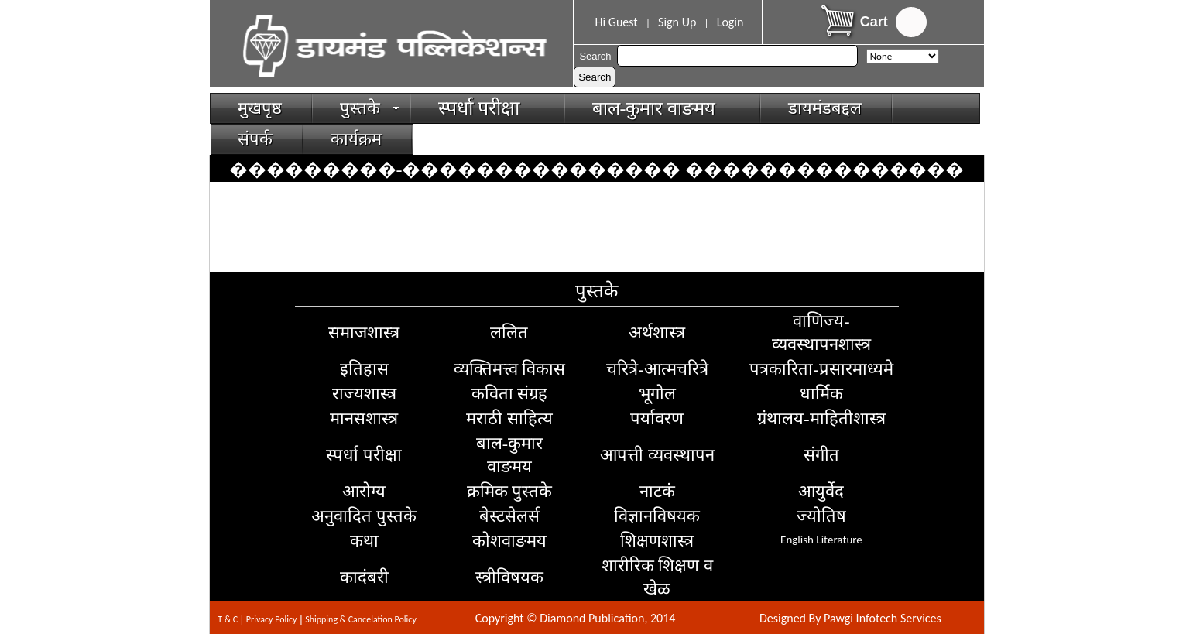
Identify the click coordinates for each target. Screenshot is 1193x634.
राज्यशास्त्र (364, 393)
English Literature (821, 540)
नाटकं (657, 491)
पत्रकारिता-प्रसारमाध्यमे (821, 369)
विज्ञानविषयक (657, 516)
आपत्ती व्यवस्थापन (657, 454)
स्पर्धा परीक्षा (486, 108)
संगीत (821, 454)
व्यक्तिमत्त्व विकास (510, 369)
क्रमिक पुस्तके (510, 491)
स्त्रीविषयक (509, 577)
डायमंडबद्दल (825, 108)
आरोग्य (364, 491)
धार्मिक (821, 393)
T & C (228, 619)
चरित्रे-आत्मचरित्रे (657, 369)
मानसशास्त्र (364, 418)
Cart (874, 21)
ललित (509, 332)
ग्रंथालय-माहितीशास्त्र (821, 418)
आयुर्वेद (821, 491)
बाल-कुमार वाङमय (661, 108)
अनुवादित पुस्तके (364, 516)
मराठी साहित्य (509, 418)
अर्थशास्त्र (657, 332)
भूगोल (657, 393)
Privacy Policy (271, 619)
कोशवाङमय (509, 540)
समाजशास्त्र (363, 332)
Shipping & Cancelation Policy (361, 619)
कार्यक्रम (356, 139)
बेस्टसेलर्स (509, 516)
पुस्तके (369, 108)
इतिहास (364, 369)
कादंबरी (364, 577)
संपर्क (255, 139)
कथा (364, 540)
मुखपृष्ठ (260, 108)
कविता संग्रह (509, 393)
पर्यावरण (657, 418)
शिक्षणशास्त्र (657, 540)
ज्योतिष (821, 516)
